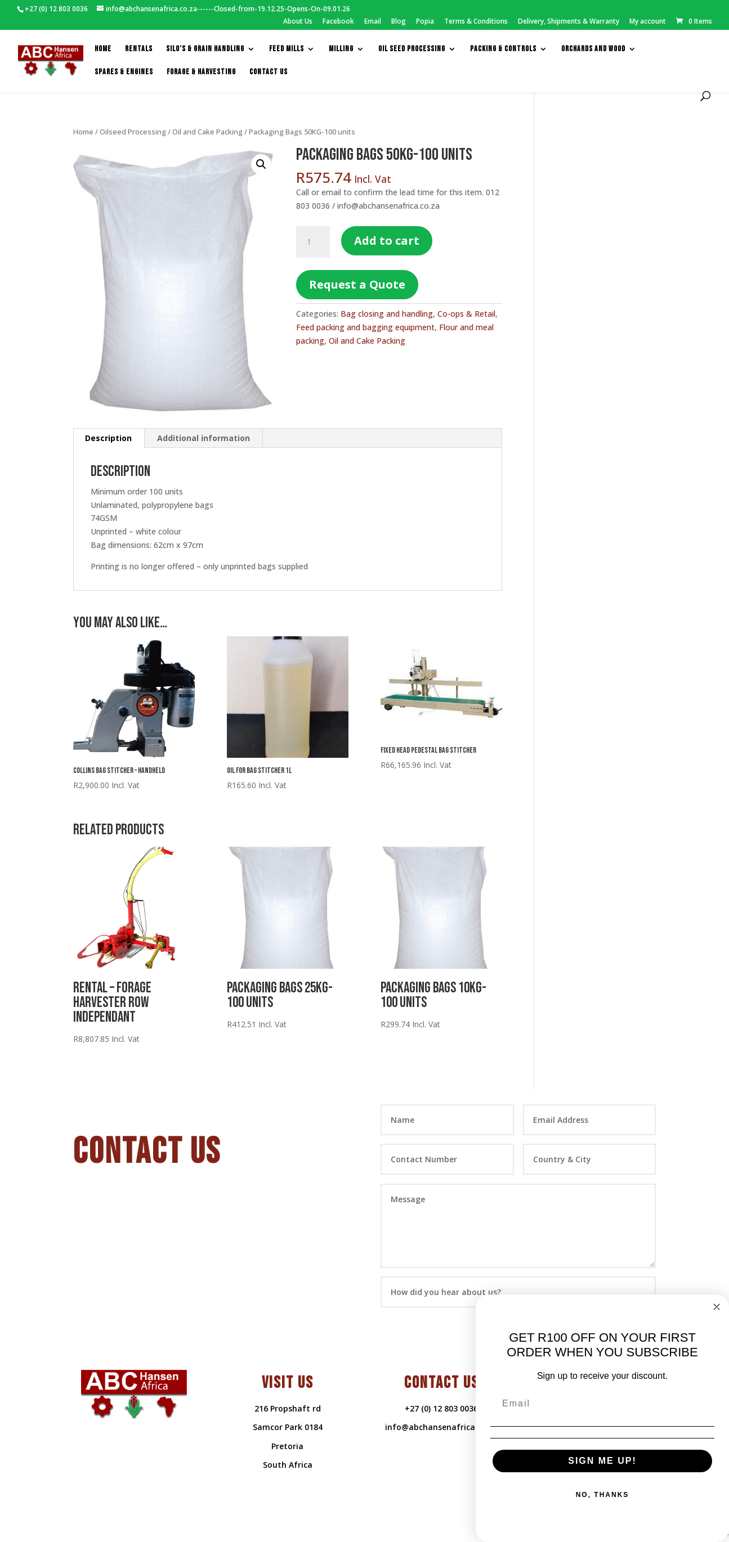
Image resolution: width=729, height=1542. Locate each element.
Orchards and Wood (593, 49)
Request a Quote (357, 284)
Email (372, 22)
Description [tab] (108, 438)
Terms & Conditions (476, 22)
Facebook (338, 22)
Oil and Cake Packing (207, 132)
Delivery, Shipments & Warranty (568, 22)
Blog (398, 22)
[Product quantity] (313, 242)
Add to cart (386, 240)
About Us (297, 22)
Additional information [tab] (203, 438)
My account (647, 22)
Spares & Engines (124, 72)
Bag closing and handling (387, 313)
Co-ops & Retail (466, 313)
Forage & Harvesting (201, 72)
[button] (261, 164)
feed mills (286, 49)
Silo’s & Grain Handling (205, 49)
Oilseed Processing (133, 132)
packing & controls (503, 49)
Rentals (139, 49)
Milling (341, 49)
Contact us (268, 72)
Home (103, 49)
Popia (425, 22)
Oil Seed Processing (411, 49)
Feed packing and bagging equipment (365, 327)
